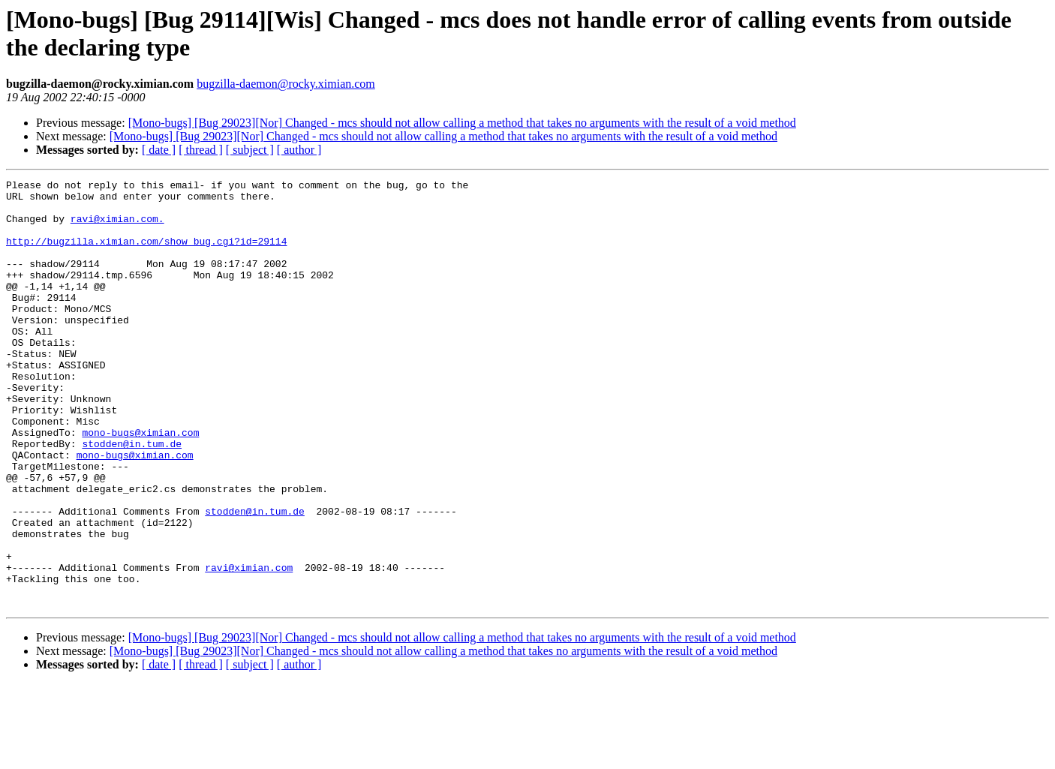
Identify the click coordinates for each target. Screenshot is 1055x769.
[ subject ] (250, 149)
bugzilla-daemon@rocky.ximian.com (286, 83)
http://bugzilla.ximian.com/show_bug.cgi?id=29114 (146, 254)
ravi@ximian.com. (117, 227)
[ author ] (299, 149)
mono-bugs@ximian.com (140, 484)
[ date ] (159, 149)
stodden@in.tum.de (132, 497)
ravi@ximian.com (249, 646)
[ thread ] (201, 149)
